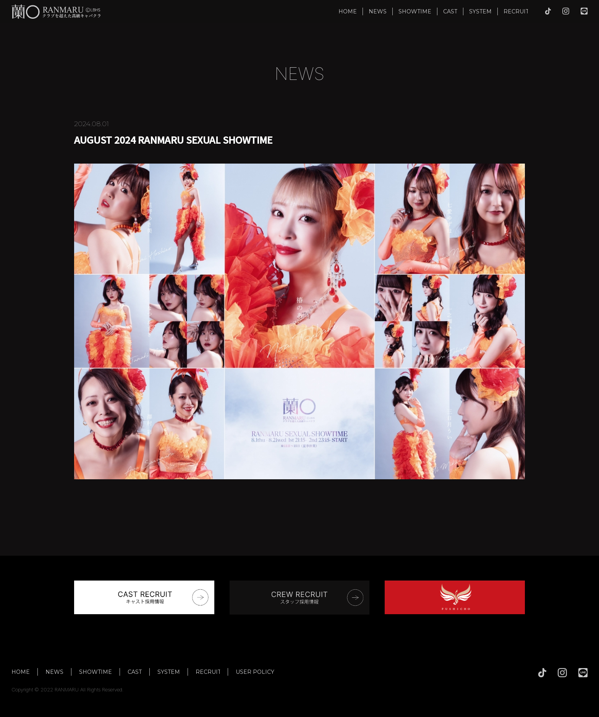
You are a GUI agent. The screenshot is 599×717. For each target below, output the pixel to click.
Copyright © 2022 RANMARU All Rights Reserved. (67, 689)
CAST (450, 11)
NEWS (378, 11)
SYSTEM (480, 11)
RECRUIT (516, 11)
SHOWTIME (414, 11)
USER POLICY (255, 671)
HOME (347, 11)
